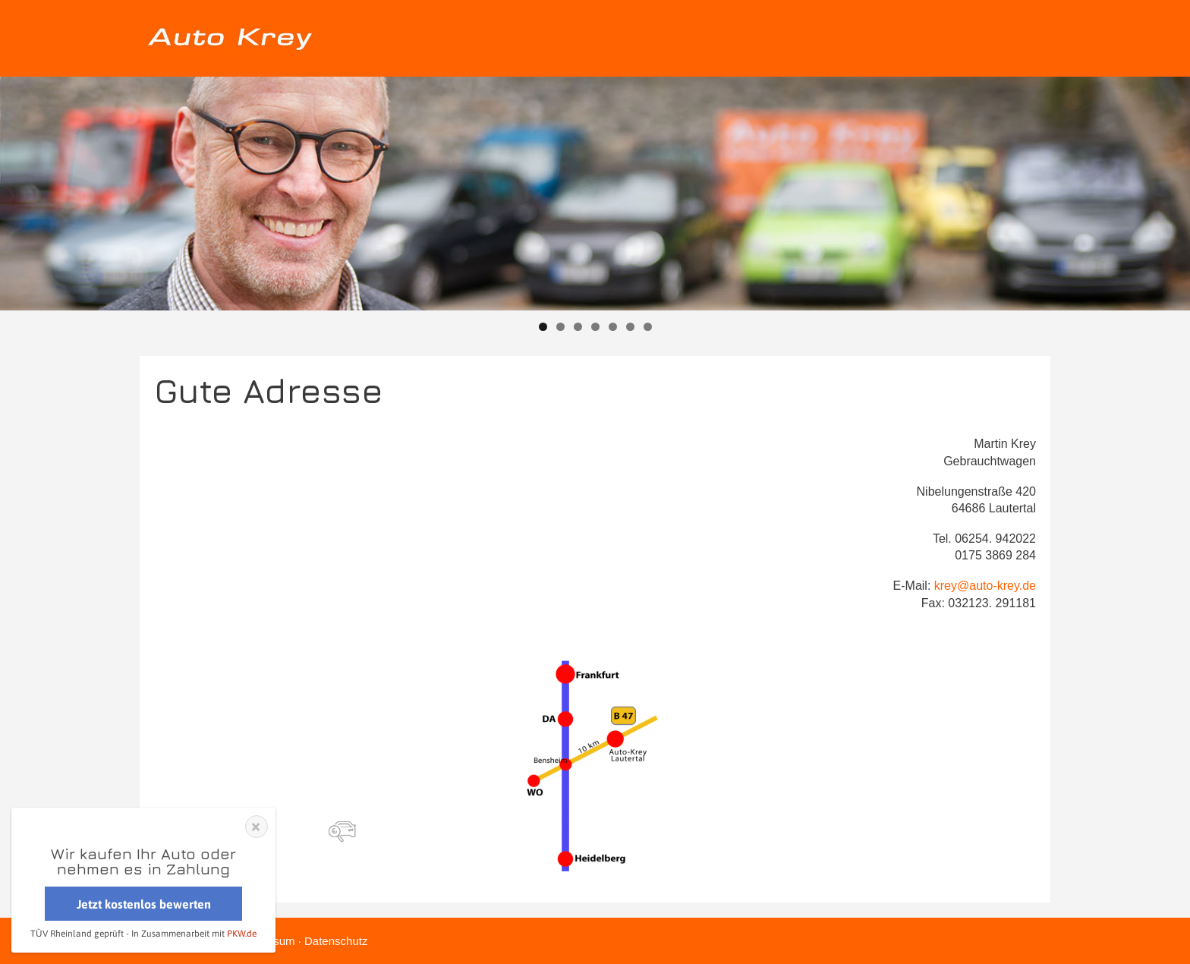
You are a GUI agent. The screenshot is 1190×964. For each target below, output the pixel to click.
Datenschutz (335, 940)
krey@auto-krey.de (985, 585)
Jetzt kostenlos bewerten (144, 904)
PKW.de (242, 933)
